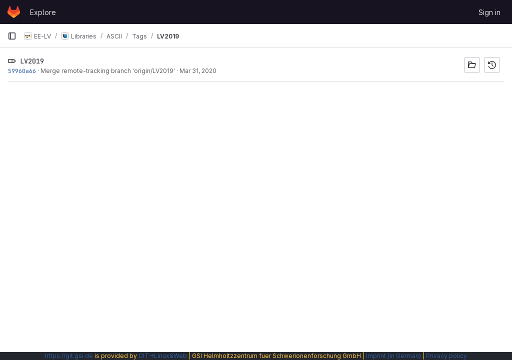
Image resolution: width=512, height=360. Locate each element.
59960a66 (22, 70)
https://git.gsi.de (69, 356)
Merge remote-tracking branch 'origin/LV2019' (107, 70)
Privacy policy (446, 356)
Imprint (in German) (393, 356)
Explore (43, 12)
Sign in (489, 12)
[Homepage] (14, 12)
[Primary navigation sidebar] (12, 36)
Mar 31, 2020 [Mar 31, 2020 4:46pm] (198, 70)
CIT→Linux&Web (162, 356)
